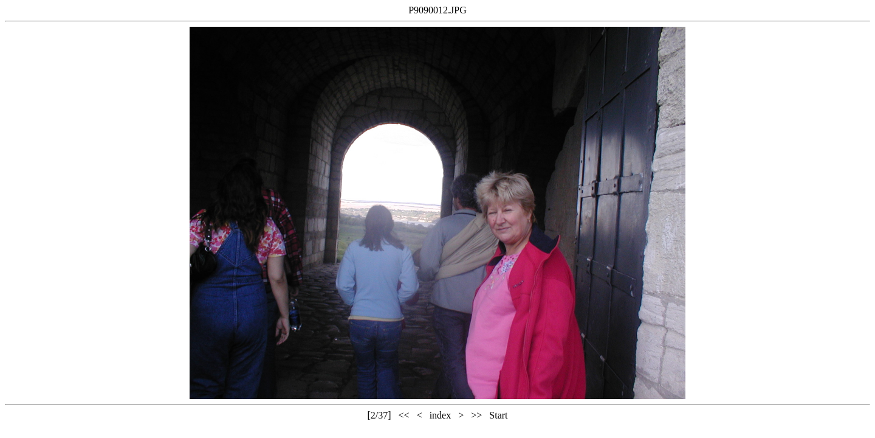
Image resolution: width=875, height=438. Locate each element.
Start (498, 415)
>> (476, 415)
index (440, 415)
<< (404, 415)
